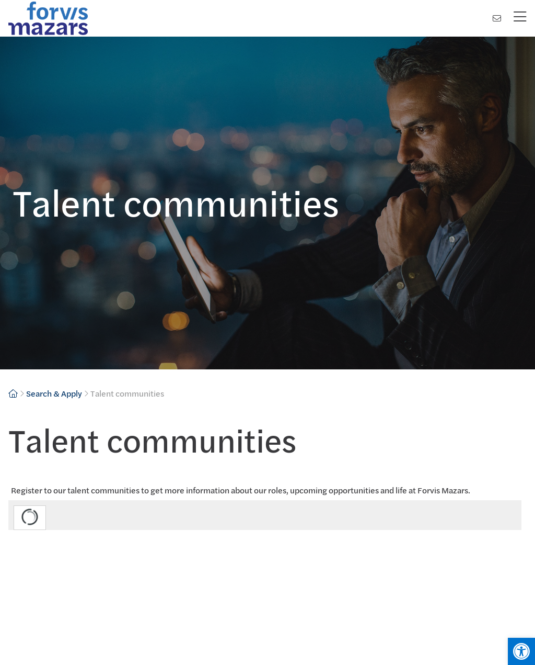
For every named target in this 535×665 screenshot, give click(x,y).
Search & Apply (54, 393)
